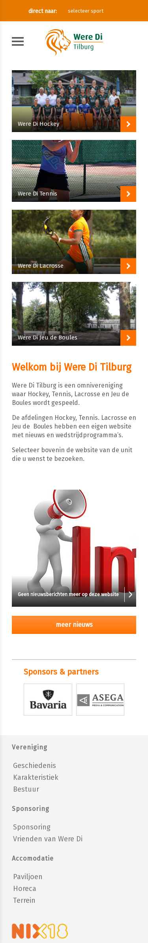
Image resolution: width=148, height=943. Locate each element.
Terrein (24, 900)
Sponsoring (32, 827)
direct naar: (42, 11)
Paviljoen (28, 876)
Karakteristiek (35, 777)
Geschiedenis (34, 765)
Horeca (24, 888)
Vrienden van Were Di (47, 839)
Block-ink (74, 101)
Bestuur (26, 789)
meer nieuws (74, 624)
